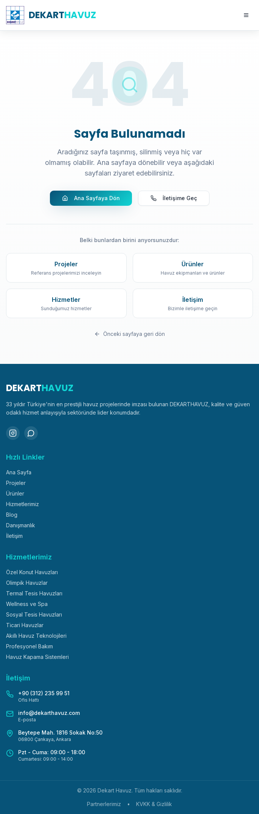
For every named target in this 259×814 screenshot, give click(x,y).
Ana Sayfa (18, 472)
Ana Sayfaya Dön (91, 198)
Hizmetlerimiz (22, 504)
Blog (11, 514)
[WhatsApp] (31, 433)
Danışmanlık (20, 525)
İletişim (14, 536)
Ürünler (15, 493)
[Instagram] (13, 433)
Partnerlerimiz (104, 804)
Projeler (16, 483)
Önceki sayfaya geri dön (129, 334)
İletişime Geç (173, 198)
